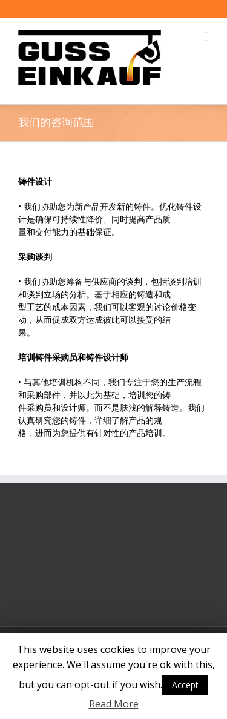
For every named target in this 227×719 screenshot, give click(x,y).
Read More (114, 704)
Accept (185, 685)
